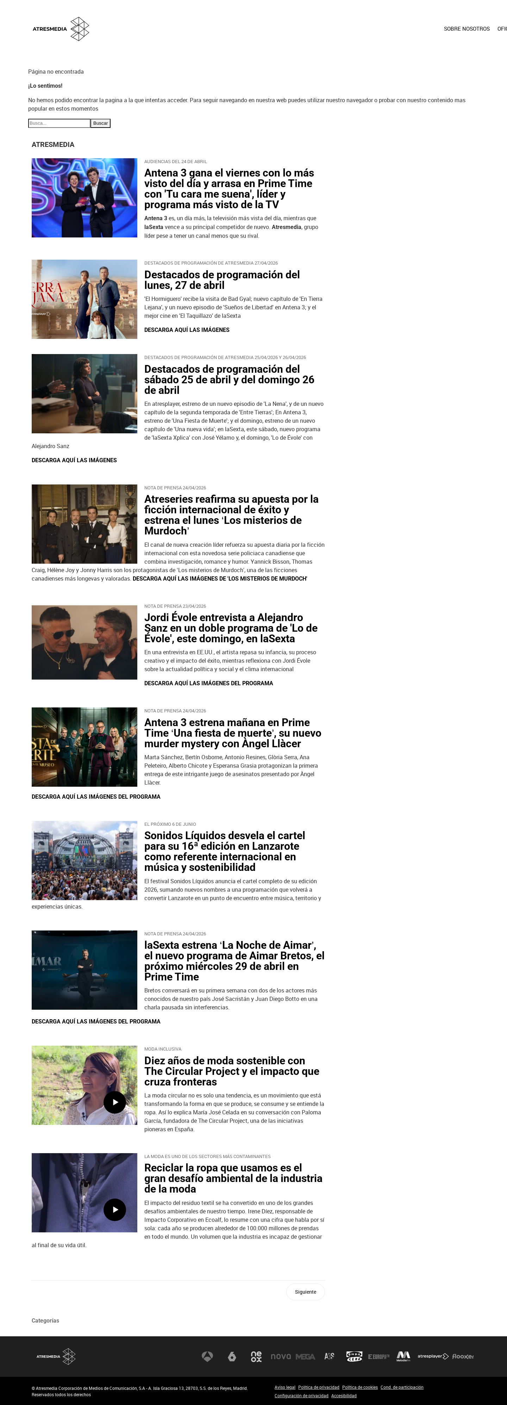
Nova (281, 1356)
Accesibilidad (344, 1395)
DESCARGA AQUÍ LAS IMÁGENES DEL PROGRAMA (208, 683)
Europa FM (378, 1356)
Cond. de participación (402, 1387)
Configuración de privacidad (301, 1395)
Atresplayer (433, 1356)
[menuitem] (311, 34)
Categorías (45, 1320)
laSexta (232, 1356)
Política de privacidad (318, 1387)
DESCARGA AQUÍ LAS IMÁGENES (187, 330)
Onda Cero (354, 1356)
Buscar (100, 123)
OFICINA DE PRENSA (367, 28)
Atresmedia (56, 1356)
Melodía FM (403, 1356)
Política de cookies (360, 1387)
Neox (256, 1356)
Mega (305, 1356)
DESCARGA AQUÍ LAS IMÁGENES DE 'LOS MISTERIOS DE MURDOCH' (220, 578)
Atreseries (329, 1356)
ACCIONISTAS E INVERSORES (435, 28)
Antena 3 (207, 1356)
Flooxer (463, 1356)
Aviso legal (285, 1387)
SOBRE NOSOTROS (311, 28)
